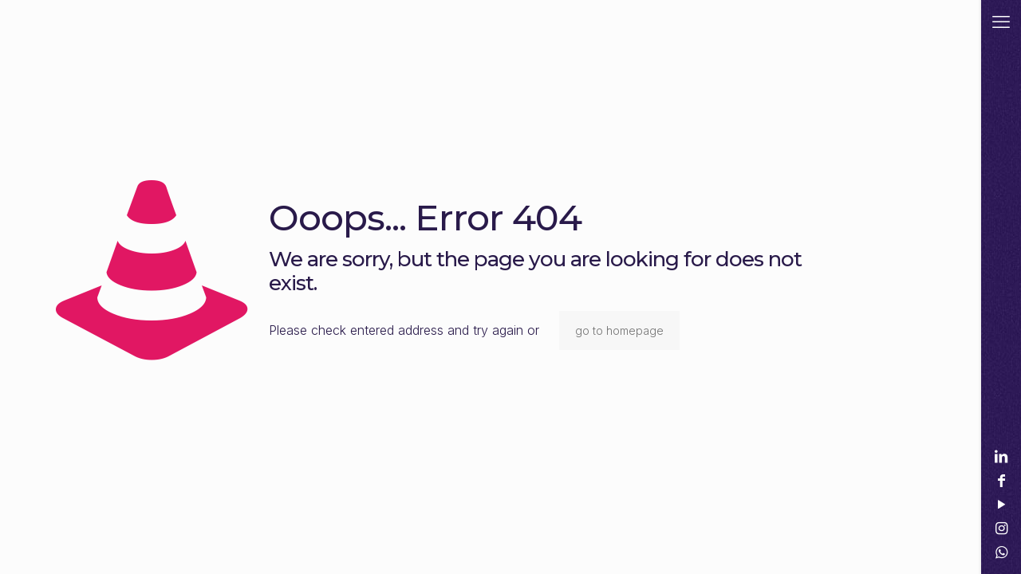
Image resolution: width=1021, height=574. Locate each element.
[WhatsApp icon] (1001, 552)
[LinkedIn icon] (1001, 456)
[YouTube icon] (1001, 504)
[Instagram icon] (1001, 528)
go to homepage (619, 330)
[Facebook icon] (1001, 480)
